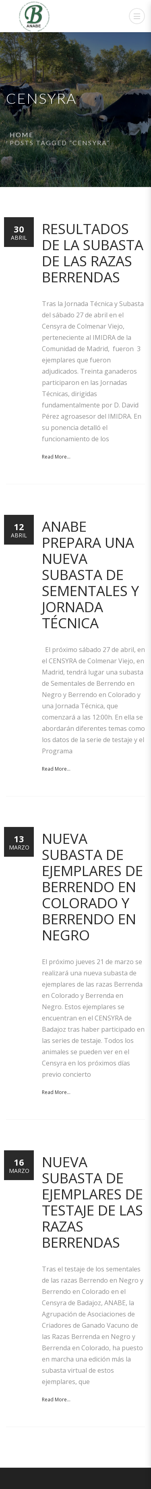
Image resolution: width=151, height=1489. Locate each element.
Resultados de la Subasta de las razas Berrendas (92, 252)
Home (21, 134)
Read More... (56, 456)
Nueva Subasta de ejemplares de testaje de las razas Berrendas (92, 1202)
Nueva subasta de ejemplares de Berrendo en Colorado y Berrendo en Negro (92, 886)
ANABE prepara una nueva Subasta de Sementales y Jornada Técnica (90, 574)
